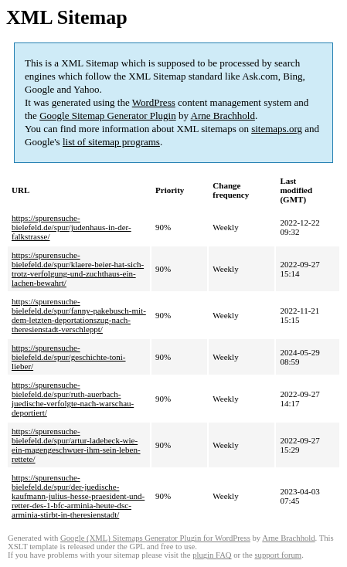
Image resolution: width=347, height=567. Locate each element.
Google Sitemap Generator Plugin (107, 115)
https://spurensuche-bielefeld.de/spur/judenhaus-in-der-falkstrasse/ (71, 227)
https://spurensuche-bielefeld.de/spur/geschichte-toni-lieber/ (69, 357)
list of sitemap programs (111, 142)
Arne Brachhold (223, 115)
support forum (277, 555)
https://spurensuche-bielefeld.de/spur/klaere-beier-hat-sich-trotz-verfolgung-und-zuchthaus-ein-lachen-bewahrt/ (78, 268)
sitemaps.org (276, 128)
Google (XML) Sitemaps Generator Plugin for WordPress (155, 538)
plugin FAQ (211, 555)
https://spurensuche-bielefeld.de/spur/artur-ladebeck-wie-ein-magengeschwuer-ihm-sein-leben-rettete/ (76, 444)
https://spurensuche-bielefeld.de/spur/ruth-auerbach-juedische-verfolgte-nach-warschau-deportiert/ (73, 398)
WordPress (153, 102)
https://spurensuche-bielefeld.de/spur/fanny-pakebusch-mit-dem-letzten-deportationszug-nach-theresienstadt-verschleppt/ (79, 315)
